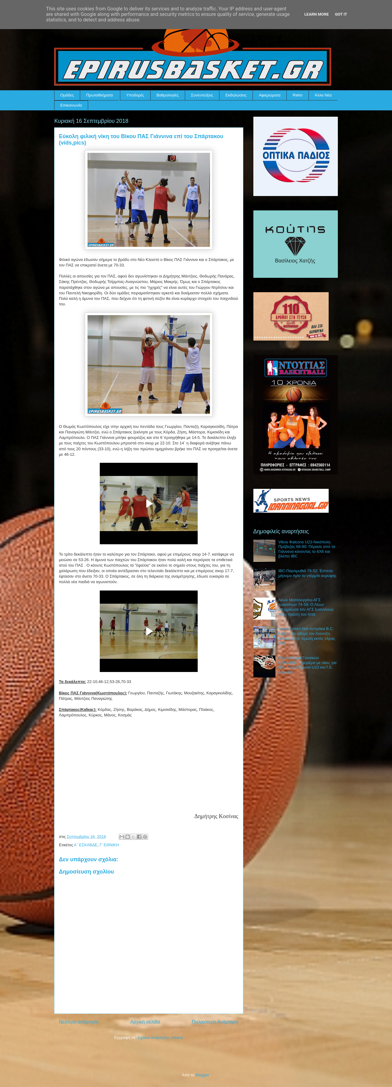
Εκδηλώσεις (236, 95)
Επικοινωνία (71, 105)
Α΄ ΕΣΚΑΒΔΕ (86, 845)
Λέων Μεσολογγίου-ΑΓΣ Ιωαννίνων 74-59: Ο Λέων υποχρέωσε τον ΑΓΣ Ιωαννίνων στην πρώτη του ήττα (306, 607)
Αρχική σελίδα (145, 1022)
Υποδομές (135, 95)
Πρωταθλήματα (99, 95)
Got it (341, 14)
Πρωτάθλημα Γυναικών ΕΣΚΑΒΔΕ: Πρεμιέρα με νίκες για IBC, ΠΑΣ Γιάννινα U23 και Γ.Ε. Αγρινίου (307, 664)
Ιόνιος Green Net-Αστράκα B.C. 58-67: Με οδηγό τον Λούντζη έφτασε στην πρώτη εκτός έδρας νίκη (306, 635)
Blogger (202, 1075)
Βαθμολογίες (167, 95)
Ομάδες (67, 95)
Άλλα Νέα (323, 95)
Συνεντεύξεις (202, 95)
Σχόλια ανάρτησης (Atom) (160, 1037)
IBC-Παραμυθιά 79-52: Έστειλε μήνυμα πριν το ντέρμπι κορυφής (307, 573)
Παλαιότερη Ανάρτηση (215, 1022)
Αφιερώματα (270, 95)
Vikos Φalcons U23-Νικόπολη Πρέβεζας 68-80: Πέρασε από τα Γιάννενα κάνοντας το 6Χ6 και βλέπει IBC (306, 549)
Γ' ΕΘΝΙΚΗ (109, 845)
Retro (298, 95)
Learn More (316, 14)
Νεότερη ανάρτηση (79, 1022)
